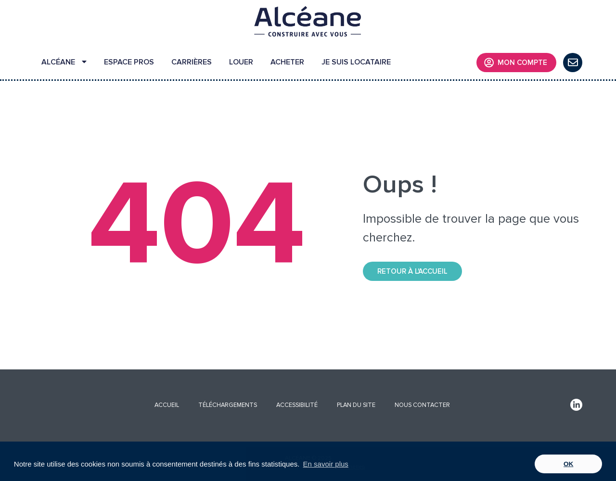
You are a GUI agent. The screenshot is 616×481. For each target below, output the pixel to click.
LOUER (241, 62)
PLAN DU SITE (356, 405)
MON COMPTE (515, 62)
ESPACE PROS (129, 62)
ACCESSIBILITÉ (297, 405)
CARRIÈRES (191, 62)
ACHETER (287, 62)
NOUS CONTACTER (422, 405)
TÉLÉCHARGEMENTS (227, 405)
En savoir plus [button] (325, 464)
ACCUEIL (166, 405)
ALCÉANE (64, 62)
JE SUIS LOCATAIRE (356, 62)
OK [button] (568, 464)
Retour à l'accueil (412, 271)
